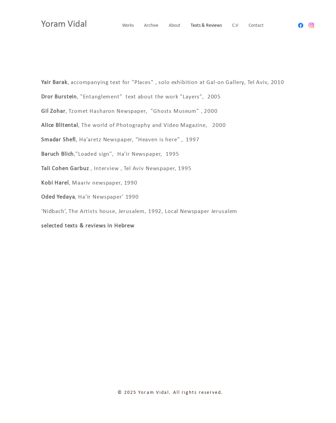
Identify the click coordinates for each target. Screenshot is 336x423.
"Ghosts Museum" (174, 111)
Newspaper (146, 154)
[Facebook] (300, 25)
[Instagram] (311, 25)
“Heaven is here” (158, 140)
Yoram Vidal (65, 24)
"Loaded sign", (95, 154)
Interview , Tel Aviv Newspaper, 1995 (143, 169)
